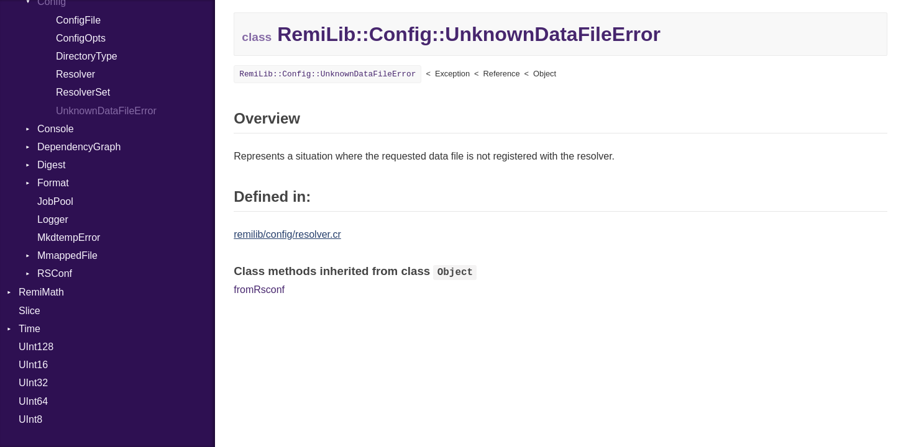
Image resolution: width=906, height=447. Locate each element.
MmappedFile (67, 255)
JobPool (55, 201)
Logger (52, 219)
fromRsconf (259, 289)
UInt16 (33, 364)
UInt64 (33, 401)
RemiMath (41, 292)
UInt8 (30, 419)
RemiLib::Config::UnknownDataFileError (327, 74)
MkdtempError (68, 237)
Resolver (75, 74)
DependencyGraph (79, 147)
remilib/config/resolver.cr (287, 234)
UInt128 (36, 346)
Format (53, 183)
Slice (29, 310)
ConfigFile (78, 20)
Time (29, 328)
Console (55, 129)
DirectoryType (86, 56)
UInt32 (33, 382)
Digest (51, 165)
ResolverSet (83, 92)
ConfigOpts (81, 38)
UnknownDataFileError (106, 111)
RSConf (54, 273)
